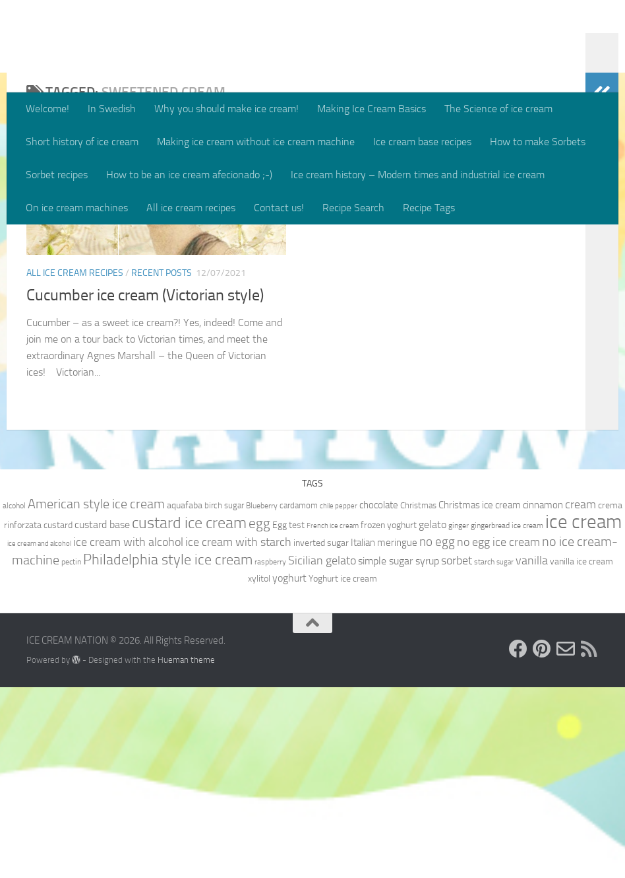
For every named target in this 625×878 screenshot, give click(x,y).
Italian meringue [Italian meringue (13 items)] (384, 733)
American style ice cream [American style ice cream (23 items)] (96, 694)
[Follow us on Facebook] (518, 839)
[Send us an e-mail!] (565, 839)
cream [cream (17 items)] (580, 695)
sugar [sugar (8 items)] (505, 753)
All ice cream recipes (190, 207)
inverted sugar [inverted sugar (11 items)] (321, 733)
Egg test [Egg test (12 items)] (288, 716)
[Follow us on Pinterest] (542, 839)
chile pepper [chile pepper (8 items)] (338, 696)
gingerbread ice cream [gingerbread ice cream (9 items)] (507, 716)
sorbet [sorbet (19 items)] (456, 751)
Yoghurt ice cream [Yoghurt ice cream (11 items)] (343, 769)
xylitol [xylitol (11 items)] (259, 769)
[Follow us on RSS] (589, 839)
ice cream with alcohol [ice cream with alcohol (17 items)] (128, 732)
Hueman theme (186, 850)
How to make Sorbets (537, 141)
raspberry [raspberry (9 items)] (270, 752)
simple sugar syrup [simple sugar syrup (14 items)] (398, 751)
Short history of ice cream (82, 141)
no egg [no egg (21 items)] (437, 732)
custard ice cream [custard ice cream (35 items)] (189, 713)
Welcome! (47, 108)
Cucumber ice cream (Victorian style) (145, 447)
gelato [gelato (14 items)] (432, 715)
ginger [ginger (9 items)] (458, 716)
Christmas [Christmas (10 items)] (418, 696)
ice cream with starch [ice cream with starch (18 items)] (238, 733)
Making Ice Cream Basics (371, 108)
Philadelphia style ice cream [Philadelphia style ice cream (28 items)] (168, 750)
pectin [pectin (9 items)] (71, 752)
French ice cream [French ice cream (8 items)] (333, 716)
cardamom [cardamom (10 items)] (299, 696)
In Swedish (112, 108)
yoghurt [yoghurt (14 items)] (289, 768)
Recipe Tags (429, 207)
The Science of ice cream (498, 108)
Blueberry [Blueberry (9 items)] (262, 696)
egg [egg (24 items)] (259, 714)
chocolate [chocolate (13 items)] (378, 696)
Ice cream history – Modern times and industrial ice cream (418, 174)
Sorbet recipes (57, 174)
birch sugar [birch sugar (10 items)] (224, 696)
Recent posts (161, 424)
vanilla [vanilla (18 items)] (532, 751)
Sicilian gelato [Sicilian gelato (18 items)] (322, 751)
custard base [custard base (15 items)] (102, 715)
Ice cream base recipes (422, 141)
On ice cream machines (77, 207)
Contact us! (279, 207)
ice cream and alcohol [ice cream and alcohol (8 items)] (39, 734)
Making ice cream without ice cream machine (256, 141)
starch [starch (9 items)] (484, 752)
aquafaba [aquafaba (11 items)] (184, 696)
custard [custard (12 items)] (58, 716)
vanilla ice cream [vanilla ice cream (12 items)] (581, 752)
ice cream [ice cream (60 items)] (583, 712)
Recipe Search (353, 207)
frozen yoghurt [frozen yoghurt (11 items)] (389, 715)
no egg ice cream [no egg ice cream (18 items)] (498, 733)
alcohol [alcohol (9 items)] (14, 696)
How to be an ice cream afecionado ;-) (189, 174)
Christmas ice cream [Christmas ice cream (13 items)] (479, 696)
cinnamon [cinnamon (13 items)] (543, 696)
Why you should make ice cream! (226, 108)
